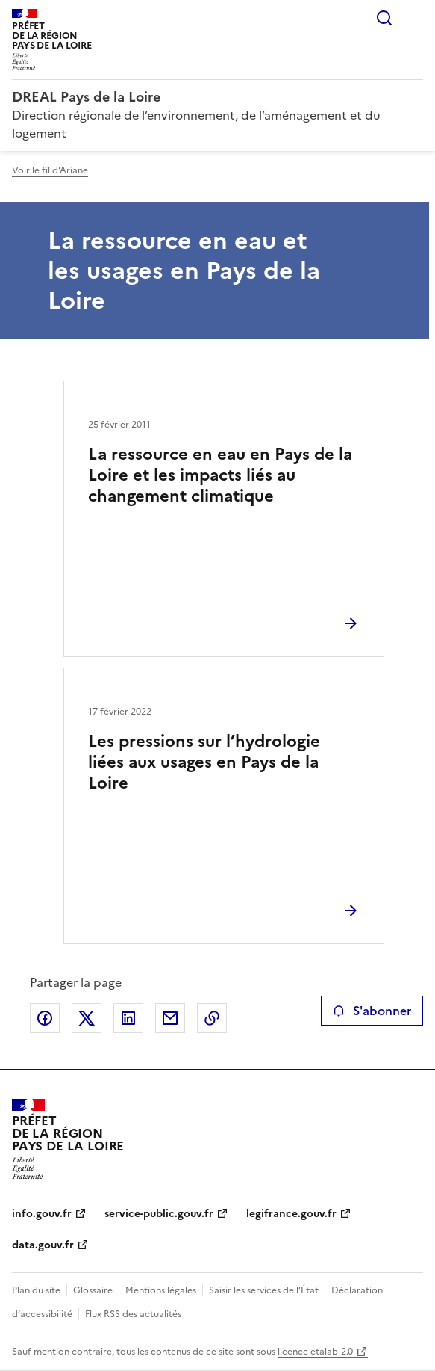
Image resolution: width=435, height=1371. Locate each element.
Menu (414, 18)
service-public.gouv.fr (158, 1213)
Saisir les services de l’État (264, 1290)
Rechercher (384, 18)
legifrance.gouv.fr (291, 1213)
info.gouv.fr (42, 1213)
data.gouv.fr (43, 1245)
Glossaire (93, 1290)
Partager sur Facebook (45, 1018)
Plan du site (36, 1290)
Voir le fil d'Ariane (50, 170)
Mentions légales (160, 1290)
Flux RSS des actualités (133, 1314)
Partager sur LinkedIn (128, 1018)
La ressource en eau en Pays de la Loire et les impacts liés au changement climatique (220, 475)
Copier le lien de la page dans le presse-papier (212, 1018)
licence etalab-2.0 (315, 1351)
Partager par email (170, 1018)
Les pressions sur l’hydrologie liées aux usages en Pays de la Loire (204, 762)
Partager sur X (86, 1018)
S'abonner (372, 1011)
